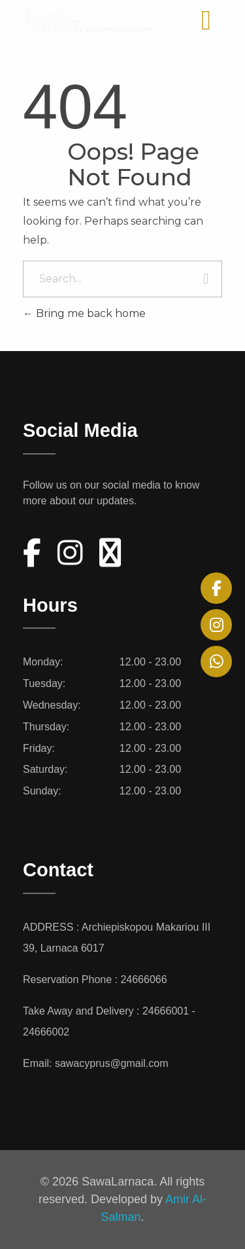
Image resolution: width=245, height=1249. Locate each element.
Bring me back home (84, 313)
